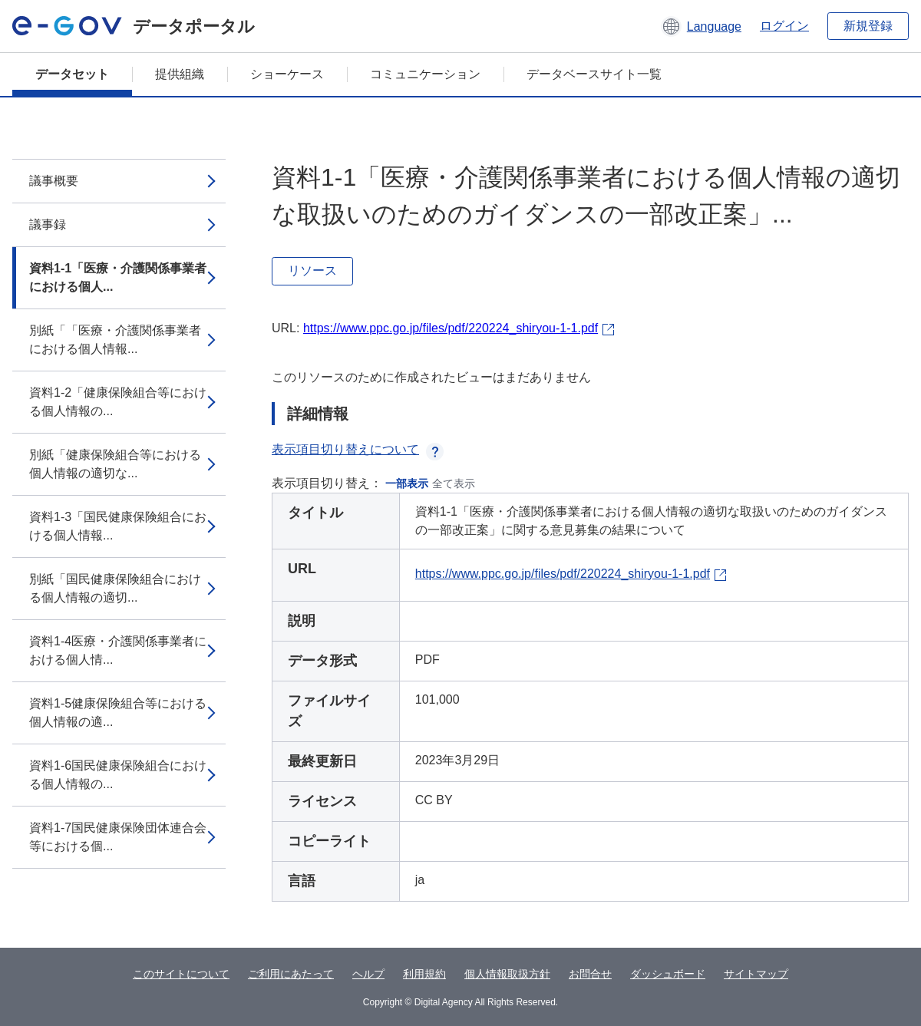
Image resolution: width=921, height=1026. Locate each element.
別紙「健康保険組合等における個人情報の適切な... (115, 464)
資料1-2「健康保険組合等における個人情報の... (117, 401)
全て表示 (453, 483)
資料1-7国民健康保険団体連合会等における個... (117, 837)
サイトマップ (756, 974)
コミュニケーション (425, 74)
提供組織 (179, 74)
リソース (312, 270)
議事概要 (53, 180)
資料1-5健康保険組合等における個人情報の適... (117, 712)
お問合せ (590, 974)
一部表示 (406, 483)
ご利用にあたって (291, 974)
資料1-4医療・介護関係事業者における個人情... (117, 650)
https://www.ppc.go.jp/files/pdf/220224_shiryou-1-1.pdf (450, 328)
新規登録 (868, 25)
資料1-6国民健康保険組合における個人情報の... (117, 774)
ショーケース (287, 74)
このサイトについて (181, 974)
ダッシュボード (667, 974)
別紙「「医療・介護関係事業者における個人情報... (115, 339)
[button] (701, 26)
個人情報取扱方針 (507, 974)
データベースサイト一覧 (594, 74)
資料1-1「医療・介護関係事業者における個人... (117, 277)
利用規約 (424, 974)
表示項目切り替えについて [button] (358, 449)
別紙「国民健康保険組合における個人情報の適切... (115, 588)
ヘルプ (368, 974)
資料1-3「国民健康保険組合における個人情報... (117, 526)
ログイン (784, 25)
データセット (72, 74)
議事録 (47, 224)
